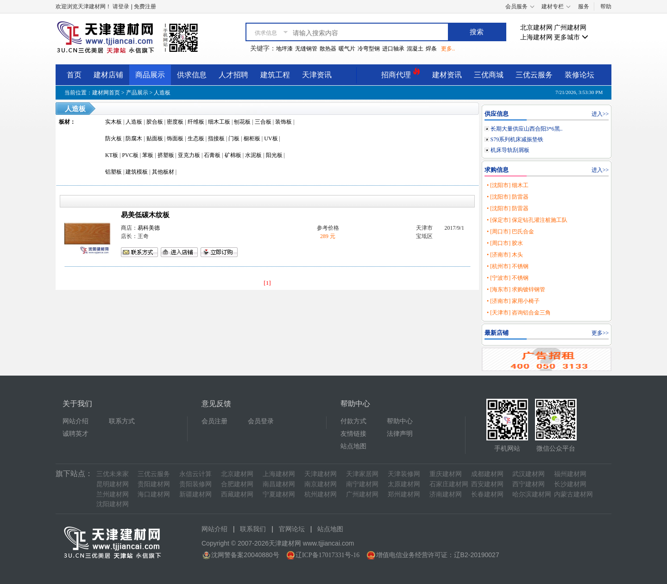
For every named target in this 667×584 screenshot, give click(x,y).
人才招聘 (233, 75)
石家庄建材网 (448, 484)
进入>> (600, 114)
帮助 (605, 6)
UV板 (270, 138)
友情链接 (353, 433)
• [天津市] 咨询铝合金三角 (519, 312)
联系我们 (253, 529)
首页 (74, 75)
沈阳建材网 (112, 504)
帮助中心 (400, 421)
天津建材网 (320, 474)
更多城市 (571, 37)
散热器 (328, 48)
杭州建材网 (320, 494)
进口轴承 (393, 48)
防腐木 (134, 138)
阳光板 (274, 155)
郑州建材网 (404, 494)
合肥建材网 (237, 484)
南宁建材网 (362, 484)
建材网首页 (106, 92)
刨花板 (242, 122)
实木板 (113, 122)
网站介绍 (75, 421)
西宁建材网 (528, 484)
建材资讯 (447, 75)
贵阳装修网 (195, 484)
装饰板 (283, 122)
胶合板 (154, 122)
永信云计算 (195, 474)
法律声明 (400, 433)
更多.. (448, 48)
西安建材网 (487, 484)
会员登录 (261, 421)
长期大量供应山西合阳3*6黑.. (527, 129)
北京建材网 (536, 27)
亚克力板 (189, 155)
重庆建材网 (445, 474)
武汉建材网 (528, 474)
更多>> (600, 333)
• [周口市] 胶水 (505, 243)
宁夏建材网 (279, 494)
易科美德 (149, 228)
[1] (267, 282)
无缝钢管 (306, 48)
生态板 (196, 138)
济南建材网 (445, 494)
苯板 (147, 155)
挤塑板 (165, 155)
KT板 (111, 155)
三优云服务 (534, 75)
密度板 (175, 122)
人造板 (162, 92)
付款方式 (353, 421)
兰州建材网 (112, 494)
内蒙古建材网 (573, 494)
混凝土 (415, 48)
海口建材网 (154, 494)
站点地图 (353, 446)
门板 (233, 138)
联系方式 (122, 421)
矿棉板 (233, 155)
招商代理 (400, 73)
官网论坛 (292, 529)
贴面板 (154, 138)
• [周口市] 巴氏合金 (510, 231)
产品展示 (137, 92)
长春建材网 (487, 494)
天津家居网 (362, 474)
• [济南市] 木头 (505, 254)
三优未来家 (112, 474)
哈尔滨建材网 (531, 494)
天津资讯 (317, 75)
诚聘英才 (75, 433)
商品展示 (150, 75)
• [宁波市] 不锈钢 (508, 278)
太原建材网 (404, 484)
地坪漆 (284, 48)
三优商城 (488, 75)
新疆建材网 (195, 494)
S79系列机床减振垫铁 (517, 139)
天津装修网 (404, 474)
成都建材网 (487, 474)
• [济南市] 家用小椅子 (513, 301)
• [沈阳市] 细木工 (508, 185)
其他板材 (163, 172)
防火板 (113, 138)
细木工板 (219, 122)
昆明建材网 (112, 484)
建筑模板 (137, 172)
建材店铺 (108, 75)
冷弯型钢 (369, 48)
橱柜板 (252, 138)
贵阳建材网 (154, 484)
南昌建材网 (279, 484)
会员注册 (214, 421)
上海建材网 (536, 37)
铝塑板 (113, 172)
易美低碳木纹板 (145, 215)
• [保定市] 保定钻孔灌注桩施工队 (527, 220)
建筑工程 (275, 75)
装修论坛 (579, 75)
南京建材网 (320, 484)
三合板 (263, 122)
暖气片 (347, 48)
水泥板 (253, 155)
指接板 (216, 138)
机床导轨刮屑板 (510, 150)
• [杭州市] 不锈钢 (508, 266)
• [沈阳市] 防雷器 (508, 197)
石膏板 (212, 155)
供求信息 (192, 75)
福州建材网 (570, 474)
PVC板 (130, 155)
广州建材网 (570, 27)
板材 (64, 122)
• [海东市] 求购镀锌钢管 (516, 289)
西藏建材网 (237, 494)
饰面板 (175, 138)
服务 (583, 6)
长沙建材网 (570, 484)
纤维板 (196, 122)
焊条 (431, 48)
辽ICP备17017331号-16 (327, 555)
